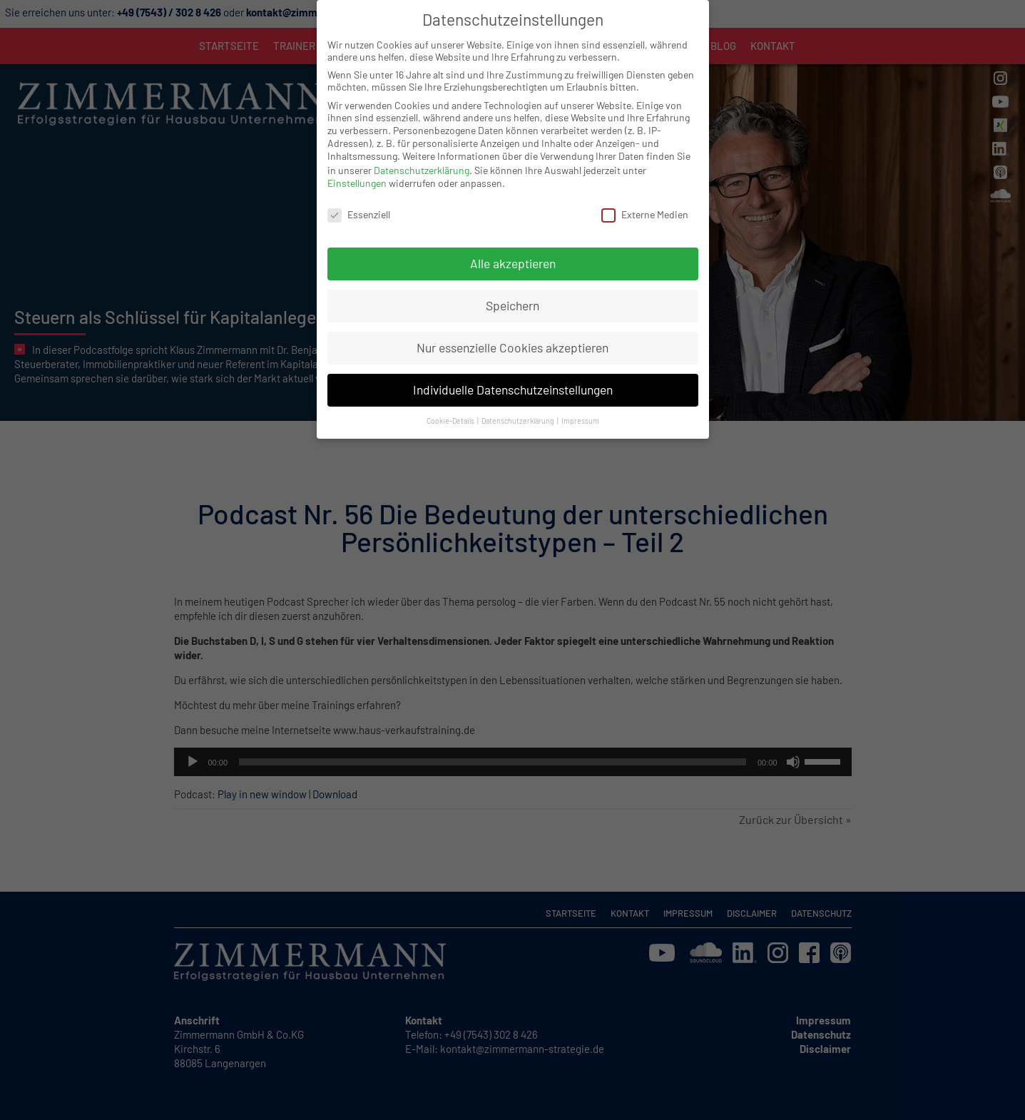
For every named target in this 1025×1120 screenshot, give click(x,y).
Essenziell (358, 196)
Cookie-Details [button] (451, 403)
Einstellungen (357, 166)
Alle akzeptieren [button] (513, 246)
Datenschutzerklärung (421, 152)
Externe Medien (644, 196)
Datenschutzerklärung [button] (518, 403)
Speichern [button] (512, 288)
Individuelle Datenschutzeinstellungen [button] (513, 372)
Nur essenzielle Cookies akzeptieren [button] (512, 330)
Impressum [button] (580, 403)
